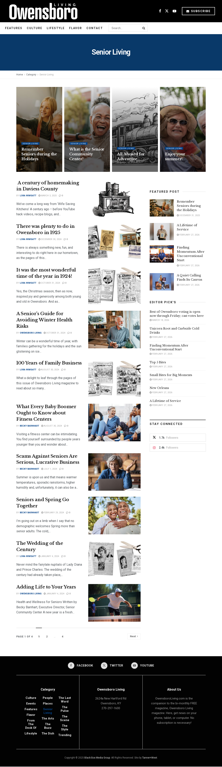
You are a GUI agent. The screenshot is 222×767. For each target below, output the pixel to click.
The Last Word (64, 700)
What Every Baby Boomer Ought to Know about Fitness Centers (46, 413)
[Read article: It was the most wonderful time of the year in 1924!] (114, 286)
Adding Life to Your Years (46, 587)
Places (48, 704)
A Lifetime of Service (165, 401)
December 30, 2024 (49, 239)
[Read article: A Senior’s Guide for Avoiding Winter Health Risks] (114, 329)
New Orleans (159, 388)
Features (13, 28)
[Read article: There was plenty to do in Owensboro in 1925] (114, 242)
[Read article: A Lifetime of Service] (162, 231)
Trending (64, 735)
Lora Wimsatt (28, 195)
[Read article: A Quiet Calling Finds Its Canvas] (162, 282)
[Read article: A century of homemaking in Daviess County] (114, 199)
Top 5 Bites (158, 362)
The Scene (64, 718)
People (48, 698)
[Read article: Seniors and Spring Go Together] (114, 515)
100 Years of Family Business (49, 363)
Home (19, 74)
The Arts (47, 719)
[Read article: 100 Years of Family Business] (114, 379)
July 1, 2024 (49, 469)
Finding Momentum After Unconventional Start (169, 347)
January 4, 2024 (48, 556)
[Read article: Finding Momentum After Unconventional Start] (162, 254)
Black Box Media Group (97, 758)
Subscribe (198, 11)
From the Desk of (30, 724)
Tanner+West (149, 758)
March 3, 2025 (47, 195)
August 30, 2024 (48, 369)
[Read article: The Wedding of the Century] (114, 559)
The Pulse (65, 709)
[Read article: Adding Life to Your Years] (114, 603)
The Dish (47, 734)
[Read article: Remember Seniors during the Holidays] (162, 208)
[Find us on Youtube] (174, 11)
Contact (94, 28)
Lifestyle (56, 28)
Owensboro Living (30, 333)
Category (31, 74)
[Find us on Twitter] (167, 11)
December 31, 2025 (188, 215)
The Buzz (48, 726)
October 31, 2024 (49, 283)
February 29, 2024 (52, 512)
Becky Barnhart (29, 426)
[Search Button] (144, 28)
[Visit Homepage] (42, 11)
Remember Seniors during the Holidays (39, 157)
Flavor (75, 28)
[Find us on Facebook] (160, 11)
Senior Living (46, 74)
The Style (64, 728)
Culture (34, 28)
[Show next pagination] (134, 636)
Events (31, 704)
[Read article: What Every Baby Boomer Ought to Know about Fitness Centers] (114, 422)
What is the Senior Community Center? (87, 157)
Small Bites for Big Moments (171, 375)
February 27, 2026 (188, 234)
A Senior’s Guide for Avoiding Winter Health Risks (44, 320)
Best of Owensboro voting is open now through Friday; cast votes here (177, 314)
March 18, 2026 (159, 320)
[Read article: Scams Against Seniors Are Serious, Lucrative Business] (114, 472)
